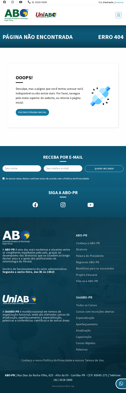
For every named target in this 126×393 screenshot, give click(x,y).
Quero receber (104, 168)
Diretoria (81, 249)
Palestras (82, 349)
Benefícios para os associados (95, 268)
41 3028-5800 (37, 2)
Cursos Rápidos (85, 343)
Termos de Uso (94, 360)
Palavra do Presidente (90, 256)
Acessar (119, 2)
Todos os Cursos (86, 305)
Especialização (85, 318)
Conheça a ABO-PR (88, 243)
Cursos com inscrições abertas (95, 311)
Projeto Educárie (86, 275)
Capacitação (84, 337)
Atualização (83, 330)
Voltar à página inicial (32, 112)
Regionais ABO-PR (87, 262)
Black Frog (70, 386)
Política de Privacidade (76, 178)
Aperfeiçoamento (87, 324)
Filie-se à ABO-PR (87, 281)
